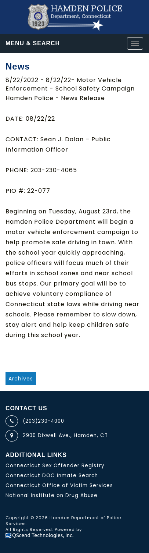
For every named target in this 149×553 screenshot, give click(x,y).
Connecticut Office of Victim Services (59, 485)
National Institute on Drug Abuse (52, 495)
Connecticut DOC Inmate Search (52, 475)
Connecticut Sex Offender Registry (55, 465)
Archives (20, 378)
